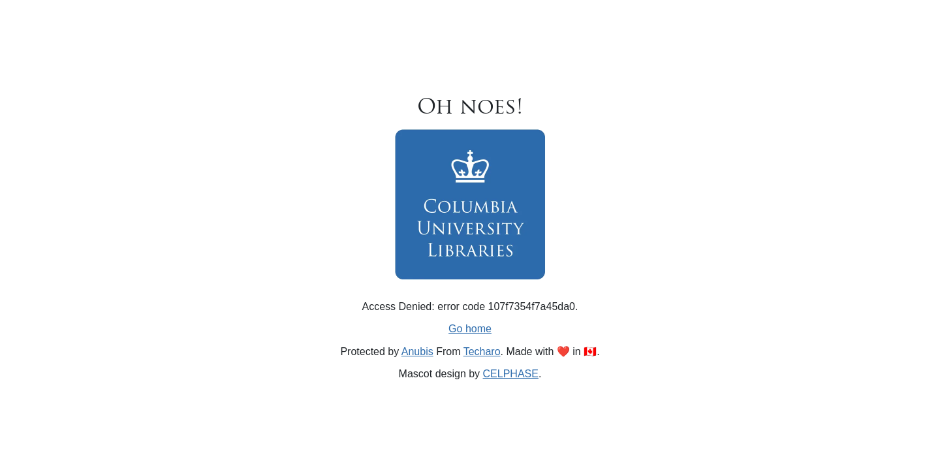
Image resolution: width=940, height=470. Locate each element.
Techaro (482, 351)
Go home (470, 328)
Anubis (417, 351)
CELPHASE (511, 373)
